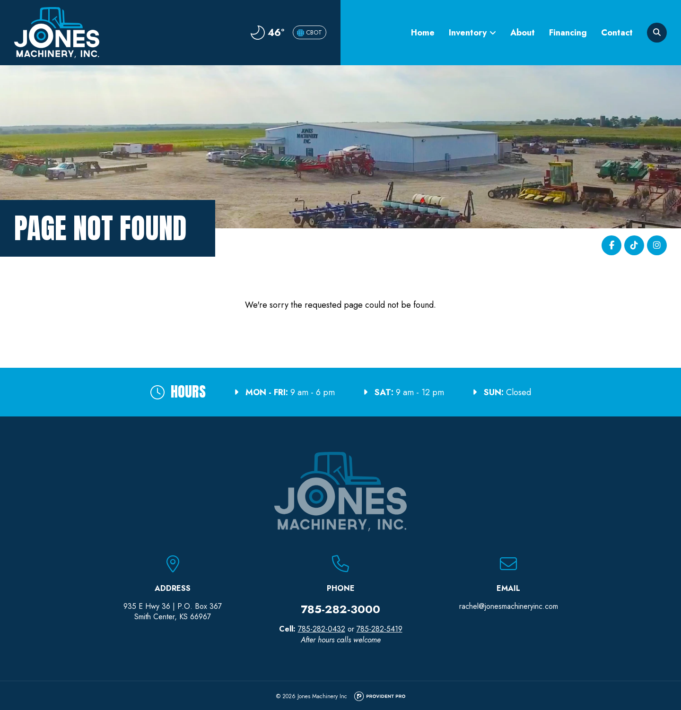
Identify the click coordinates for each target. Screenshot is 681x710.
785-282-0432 (321, 628)
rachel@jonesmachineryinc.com (508, 606)
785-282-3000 (340, 609)
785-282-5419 (379, 628)
